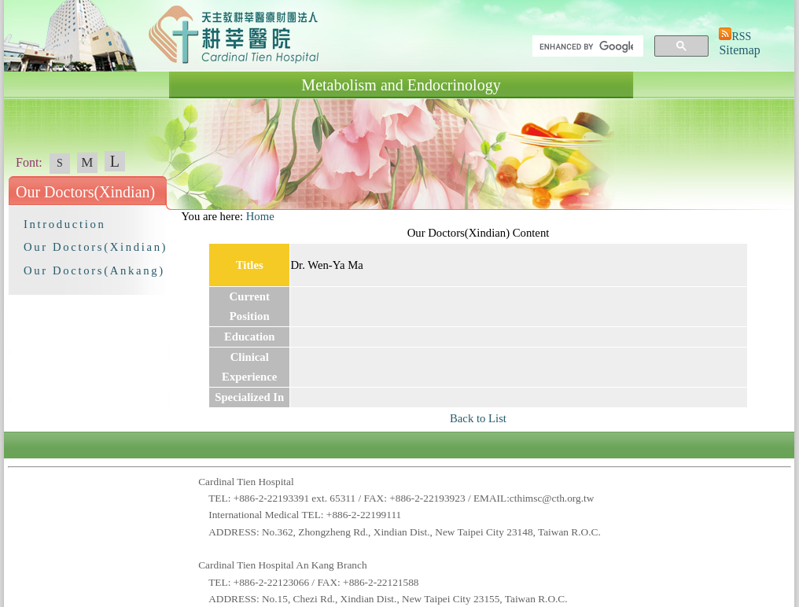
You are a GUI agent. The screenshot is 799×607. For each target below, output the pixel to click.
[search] (586, 46)
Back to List (478, 418)
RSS (741, 36)
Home (260, 216)
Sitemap (739, 50)
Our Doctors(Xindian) (96, 247)
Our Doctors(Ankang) (94, 270)
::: (174, 216)
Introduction (64, 224)
